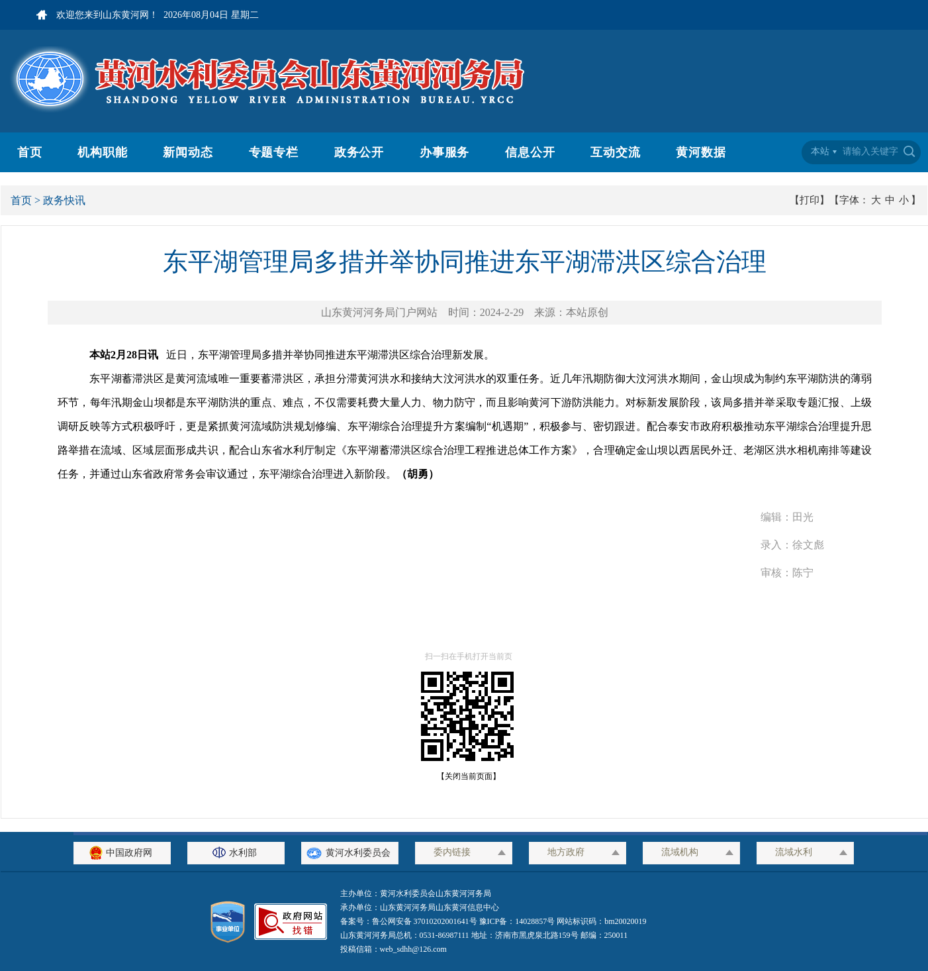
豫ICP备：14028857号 (517, 921)
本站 (820, 151)
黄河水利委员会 (350, 853)
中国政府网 (122, 853)
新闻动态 (188, 152)
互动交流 (615, 152)
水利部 (236, 853)
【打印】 (809, 200)
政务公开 (359, 152)
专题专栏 (274, 152)
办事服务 (445, 152)
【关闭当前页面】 (464, 776)
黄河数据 (701, 152)
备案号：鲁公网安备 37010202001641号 (409, 921)
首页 (29, 152)
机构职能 (102, 152)
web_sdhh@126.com (413, 949)
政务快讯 (64, 200)
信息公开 (530, 152)
